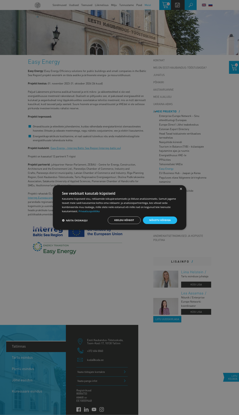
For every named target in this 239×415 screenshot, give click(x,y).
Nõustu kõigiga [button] (160, 220)
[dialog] (119, 207)
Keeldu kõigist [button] (124, 220)
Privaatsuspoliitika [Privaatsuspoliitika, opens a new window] (89, 211)
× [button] (181, 189)
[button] (75, 220)
